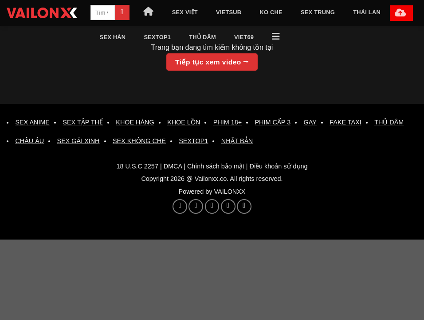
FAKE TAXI (345, 122)
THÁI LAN (367, 12)
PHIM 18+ (227, 122)
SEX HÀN (113, 37)
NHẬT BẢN (237, 140)
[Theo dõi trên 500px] (228, 206)
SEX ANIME (32, 122)
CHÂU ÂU (29, 140)
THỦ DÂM (202, 37)
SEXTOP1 (157, 37)
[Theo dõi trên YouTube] (212, 206)
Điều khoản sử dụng (279, 166)
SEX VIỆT (185, 12)
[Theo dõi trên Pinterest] (195, 206)
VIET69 (244, 37)
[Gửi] (122, 12)
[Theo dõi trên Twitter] (180, 206)
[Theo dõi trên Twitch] (244, 206)
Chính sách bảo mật (215, 166)
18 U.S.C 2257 (137, 166)
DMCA (173, 166)
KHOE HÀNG (135, 122)
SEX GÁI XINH (78, 140)
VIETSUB (228, 12)
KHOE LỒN (183, 122)
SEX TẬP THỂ (83, 122)
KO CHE (271, 12)
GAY (310, 122)
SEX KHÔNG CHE (139, 140)
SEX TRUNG (318, 12)
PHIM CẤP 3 (273, 122)
